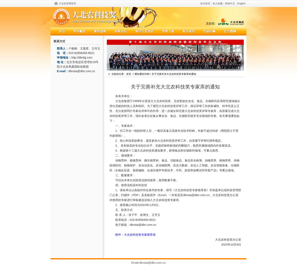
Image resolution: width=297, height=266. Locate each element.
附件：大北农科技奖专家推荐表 (135, 234)
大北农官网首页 (67, 3)
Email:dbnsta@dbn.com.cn (148, 262)
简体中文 (230, 3)
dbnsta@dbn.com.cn (81, 71)
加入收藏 (218, 3)
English (241, 3)
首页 (128, 74)
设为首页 (205, 3)
